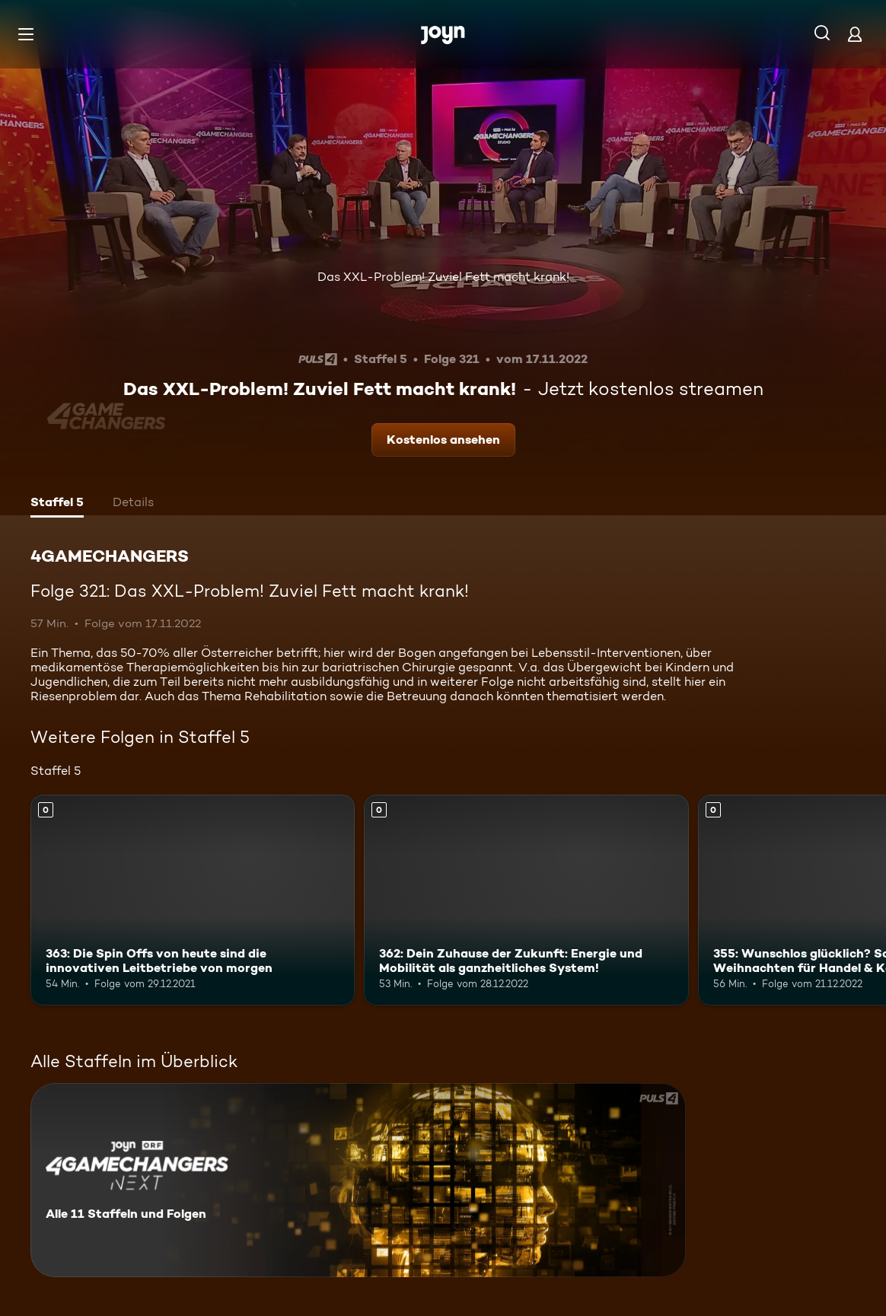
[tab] (57, 504)
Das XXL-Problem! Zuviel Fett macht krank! (443, 276)
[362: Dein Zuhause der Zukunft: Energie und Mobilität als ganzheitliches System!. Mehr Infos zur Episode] (526, 900)
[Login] (854, 34)
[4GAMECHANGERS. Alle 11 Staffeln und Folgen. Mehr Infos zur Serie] (358, 1180)
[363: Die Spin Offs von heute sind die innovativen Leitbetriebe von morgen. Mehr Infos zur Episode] (192, 900)
